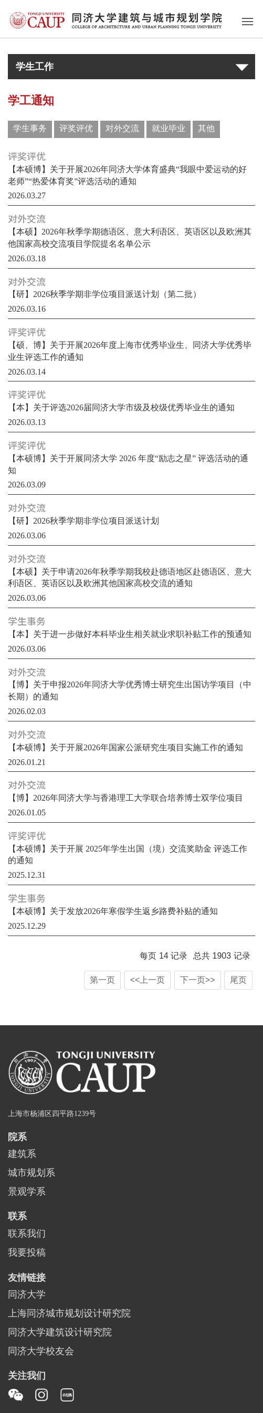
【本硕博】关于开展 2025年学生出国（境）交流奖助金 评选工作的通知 (127, 855)
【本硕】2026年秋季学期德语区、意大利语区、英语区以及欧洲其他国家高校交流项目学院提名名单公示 (129, 238)
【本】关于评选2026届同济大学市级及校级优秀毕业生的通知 (121, 407)
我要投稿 (27, 1253)
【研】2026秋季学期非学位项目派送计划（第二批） (104, 294)
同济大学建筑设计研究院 (60, 1332)
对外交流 (122, 128)
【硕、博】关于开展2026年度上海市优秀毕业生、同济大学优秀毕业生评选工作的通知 (129, 351)
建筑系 (22, 1154)
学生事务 (30, 128)
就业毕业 (168, 128)
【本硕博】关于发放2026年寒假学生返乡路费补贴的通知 (113, 911)
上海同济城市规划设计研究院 (69, 1314)
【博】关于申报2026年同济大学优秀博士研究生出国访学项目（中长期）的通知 (129, 691)
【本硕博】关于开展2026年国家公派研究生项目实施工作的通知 (125, 747)
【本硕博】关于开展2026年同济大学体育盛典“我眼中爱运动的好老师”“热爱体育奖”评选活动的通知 (127, 175)
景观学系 (27, 1192)
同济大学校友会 (41, 1351)
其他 (206, 128)
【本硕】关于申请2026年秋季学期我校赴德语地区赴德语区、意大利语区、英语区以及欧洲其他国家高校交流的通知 (129, 578)
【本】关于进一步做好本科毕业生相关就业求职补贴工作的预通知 (129, 634)
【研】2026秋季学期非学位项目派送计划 (83, 521)
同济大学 (27, 1295)
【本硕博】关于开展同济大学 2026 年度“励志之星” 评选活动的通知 (128, 464)
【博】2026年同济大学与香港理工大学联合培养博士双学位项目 (125, 798)
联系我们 (27, 1234)
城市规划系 (31, 1173)
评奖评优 (76, 128)
